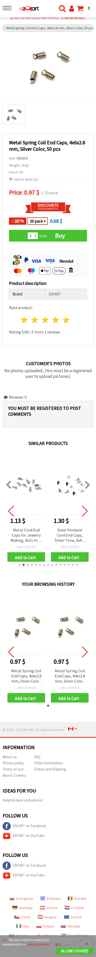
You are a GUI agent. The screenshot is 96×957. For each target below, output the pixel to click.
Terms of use (13, 769)
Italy (22, 926)
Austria (48, 907)
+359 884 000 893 (73, 18)
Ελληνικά (50, 898)
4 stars (55, 319)
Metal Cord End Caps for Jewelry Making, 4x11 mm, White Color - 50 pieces (26, 535)
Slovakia (70, 926)
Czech (22, 917)
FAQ (37, 756)
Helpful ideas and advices (23, 800)
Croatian (74, 907)
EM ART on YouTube (24, 836)
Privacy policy (13, 763)
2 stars (35, 319)
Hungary (47, 917)
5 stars (66, 319)
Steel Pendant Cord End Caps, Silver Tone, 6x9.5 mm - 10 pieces (70, 535)
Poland (45, 926)
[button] (19, 565)
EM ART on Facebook (24, 826)
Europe (73, 917)
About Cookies (14, 775)
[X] (4, 940)
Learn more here (38, 944)
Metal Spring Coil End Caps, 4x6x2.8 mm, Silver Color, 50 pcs (26, 676)
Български (21, 898)
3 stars (45, 319)
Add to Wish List (23, 179)
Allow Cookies (74, 951)
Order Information (48, 763)
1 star (24, 319)
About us (10, 756)
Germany (22, 907)
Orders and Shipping (50, 769)
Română (77, 898)
